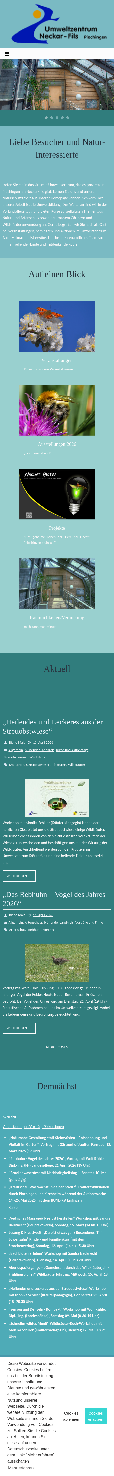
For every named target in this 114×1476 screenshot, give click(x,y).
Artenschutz (33, 922)
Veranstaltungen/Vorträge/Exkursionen (33, 1126)
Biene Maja (17, 742)
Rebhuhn (34, 930)
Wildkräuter (38, 757)
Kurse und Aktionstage (72, 750)
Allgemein (15, 750)
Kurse (13, 1207)
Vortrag (48, 930)
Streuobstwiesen (16, 757)
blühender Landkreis (39, 750)
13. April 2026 (43, 742)
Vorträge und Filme (89, 922)
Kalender (10, 1116)
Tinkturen (59, 765)
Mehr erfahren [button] (21, 1468)
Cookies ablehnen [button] (71, 1416)
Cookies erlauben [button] (95, 1416)
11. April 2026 (43, 915)
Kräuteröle (16, 765)
